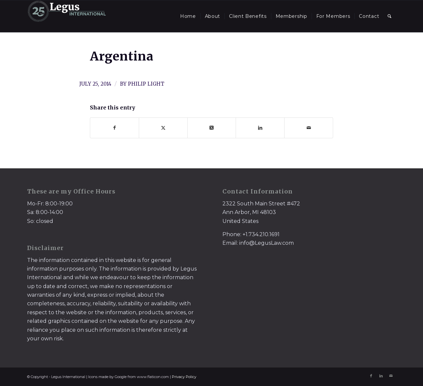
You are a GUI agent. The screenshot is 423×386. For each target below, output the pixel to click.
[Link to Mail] (391, 376)
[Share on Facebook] (114, 128)
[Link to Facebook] (371, 376)
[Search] (389, 16)
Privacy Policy (184, 376)
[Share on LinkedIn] (260, 128)
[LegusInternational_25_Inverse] (66, 16)
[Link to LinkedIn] (381, 376)
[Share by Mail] (309, 128)
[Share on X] (163, 128)
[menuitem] (188, 16)
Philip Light (146, 84)
